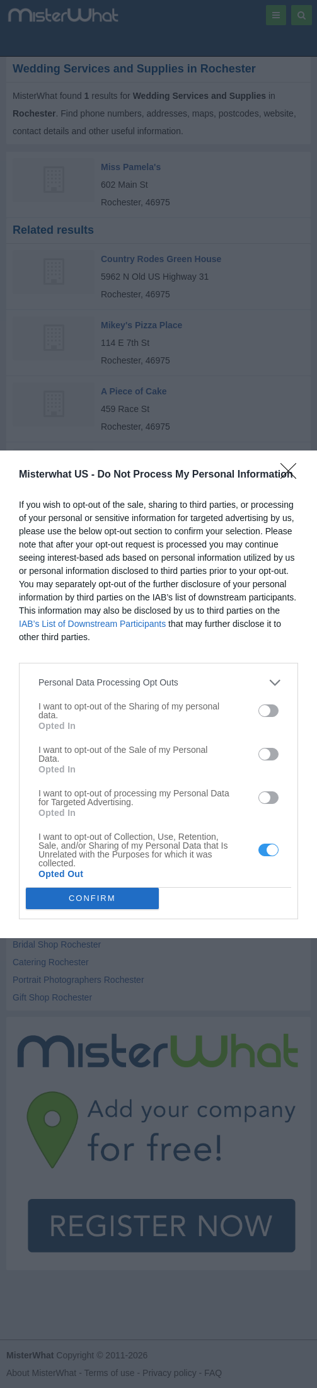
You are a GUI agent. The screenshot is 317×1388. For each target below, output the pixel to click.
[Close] (292, 475)
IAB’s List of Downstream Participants (92, 624)
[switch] (268, 710)
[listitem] (158, 682)
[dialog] (158, 694)
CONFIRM (92, 898)
